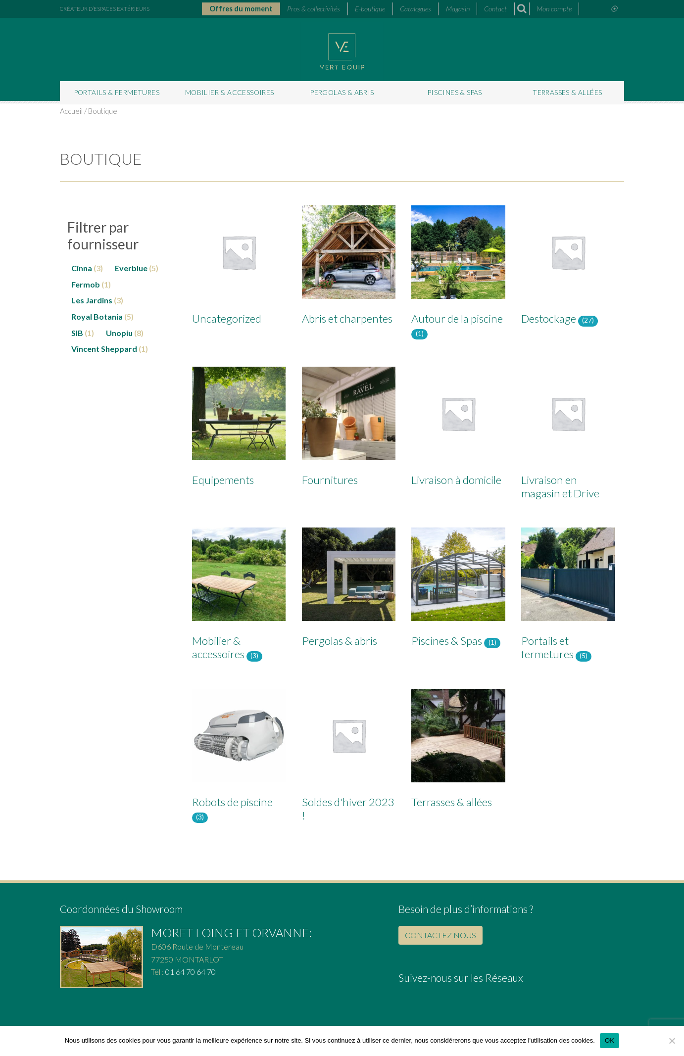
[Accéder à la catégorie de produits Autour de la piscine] (458, 274)
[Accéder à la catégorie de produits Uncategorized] (239, 267)
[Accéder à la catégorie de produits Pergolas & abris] (348, 589)
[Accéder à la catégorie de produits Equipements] (239, 428)
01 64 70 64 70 (190, 971)
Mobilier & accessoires (229, 92)
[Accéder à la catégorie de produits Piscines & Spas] (458, 590)
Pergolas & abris (342, 92)
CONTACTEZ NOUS (440, 935)
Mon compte (554, 8)
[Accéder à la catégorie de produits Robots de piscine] (239, 757)
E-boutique (370, 8)
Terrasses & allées (567, 92)
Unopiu (119, 332)
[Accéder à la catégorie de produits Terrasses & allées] (458, 751)
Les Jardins (91, 300)
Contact (495, 8)
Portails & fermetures (116, 92)
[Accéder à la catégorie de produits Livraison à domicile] (458, 428)
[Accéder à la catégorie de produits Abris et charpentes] (348, 267)
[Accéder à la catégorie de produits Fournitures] (348, 428)
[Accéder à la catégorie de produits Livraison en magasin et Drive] (568, 435)
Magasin (458, 8)
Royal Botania (97, 316)
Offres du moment (241, 8)
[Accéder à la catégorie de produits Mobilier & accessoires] (239, 596)
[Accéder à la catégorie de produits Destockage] (568, 267)
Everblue (131, 268)
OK (609, 1040)
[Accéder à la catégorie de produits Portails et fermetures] (568, 596)
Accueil (71, 110)
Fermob (85, 284)
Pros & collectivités (313, 8)
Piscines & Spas (455, 92)
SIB (77, 332)
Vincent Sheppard (104, 348)
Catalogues (415, 8)
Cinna (81, 268)
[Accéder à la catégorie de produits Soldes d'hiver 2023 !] (348, 757)
